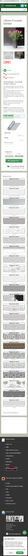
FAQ (7, 489)
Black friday (9, 461)
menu (2, 6)
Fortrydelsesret (10, 456)
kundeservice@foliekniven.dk (11, 1)
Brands (8, 464)
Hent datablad (10, 77)
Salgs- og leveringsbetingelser (13, 453)
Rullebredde (7, 133)
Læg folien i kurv (13, 160)
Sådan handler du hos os (12, 450)
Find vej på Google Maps (13, 534)
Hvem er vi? (9, 444)
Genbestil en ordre (10, 503)
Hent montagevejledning (13, 74)
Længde (6, 137)
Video (7, 492)
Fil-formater (9, 498)
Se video (9, 70)
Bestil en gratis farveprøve (11, 412)
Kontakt (8, 483)
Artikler (8, 495)
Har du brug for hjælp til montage (14, 486)
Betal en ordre (9, 500)
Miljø (7, 447)
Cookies (8, 458)
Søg (24, 9)
